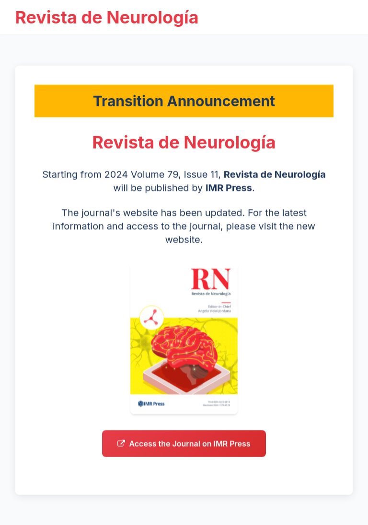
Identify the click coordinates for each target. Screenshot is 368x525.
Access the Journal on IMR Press (183, 446)
